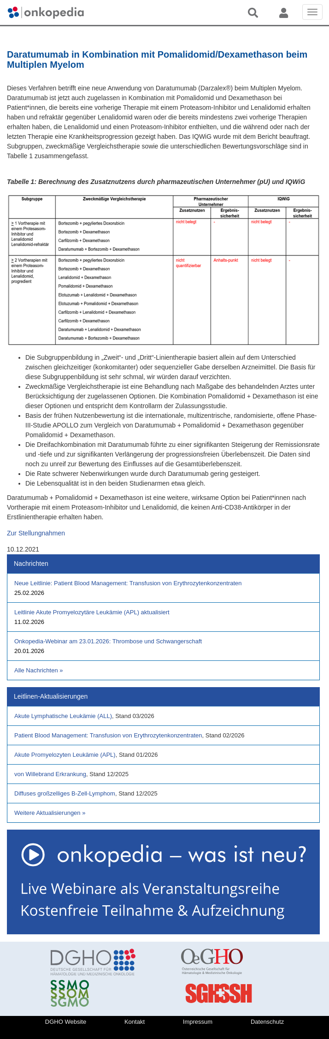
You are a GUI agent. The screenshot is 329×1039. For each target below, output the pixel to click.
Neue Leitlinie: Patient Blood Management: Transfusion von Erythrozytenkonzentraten (128, 583)
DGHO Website (65, 1021)
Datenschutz (267, 1021)
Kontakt (134, 1021)
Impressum (197, 1021)
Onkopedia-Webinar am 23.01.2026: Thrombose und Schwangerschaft (108, 641)
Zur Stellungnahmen (36, 533)
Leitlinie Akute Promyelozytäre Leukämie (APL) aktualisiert (92, 612)
